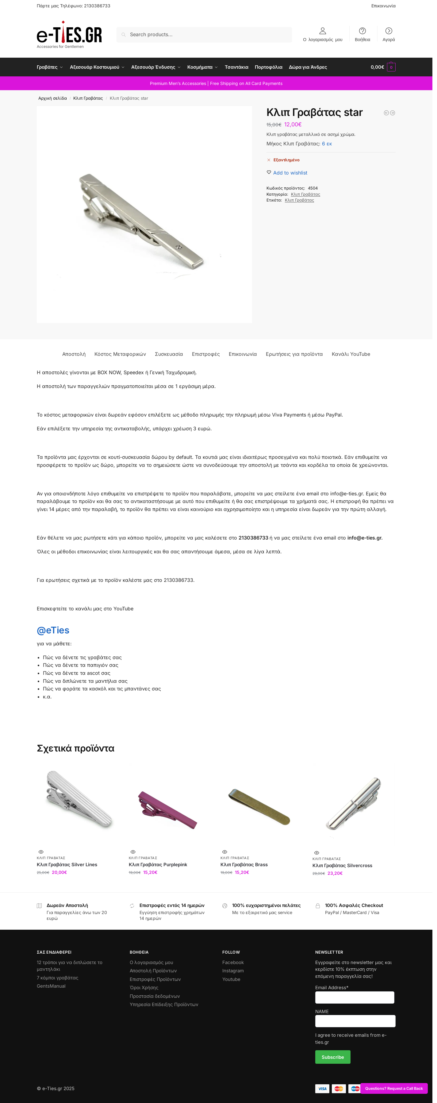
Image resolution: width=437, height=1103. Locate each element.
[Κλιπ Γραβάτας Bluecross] (392, 113)
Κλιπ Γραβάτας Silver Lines (67, 864)
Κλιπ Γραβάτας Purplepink (158, 864)
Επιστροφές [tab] (206, 354)
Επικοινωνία (383, 5)
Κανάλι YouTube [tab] (351, 354)
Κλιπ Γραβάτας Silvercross (342, 865)
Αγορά (389, 39)
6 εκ (327, 143)
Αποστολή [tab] (74, 354)
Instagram (233, 971)
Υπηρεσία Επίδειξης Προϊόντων (164, 1004)
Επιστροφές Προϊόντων (155, 979)
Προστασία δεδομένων (155, 996)
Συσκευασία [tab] (169, 354)
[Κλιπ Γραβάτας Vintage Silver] (386, 113)
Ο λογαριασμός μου (322, 39)
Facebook (233, 962)
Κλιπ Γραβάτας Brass (244, 864)
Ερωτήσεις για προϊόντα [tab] (294, 354)
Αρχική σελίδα (52, 98)
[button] (383, 67)
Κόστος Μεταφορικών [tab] (120, 354)
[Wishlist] (290, 173)
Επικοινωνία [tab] (243, 354)
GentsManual (51, 986)
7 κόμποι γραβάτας (58, 978)
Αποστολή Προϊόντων (153, 971)
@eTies (53, 630)
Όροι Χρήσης (144, 987)
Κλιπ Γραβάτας (88, 98)
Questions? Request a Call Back (394, 1088)
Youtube (231, 979)
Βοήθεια (362, 39)
